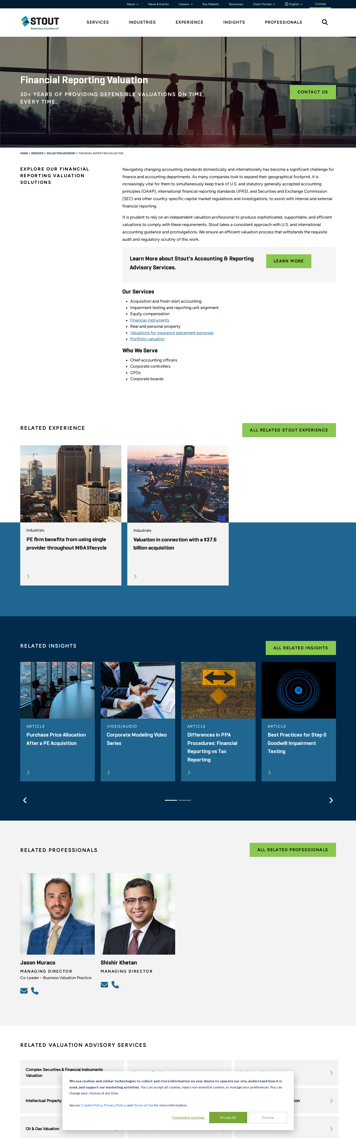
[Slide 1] (171, 800)
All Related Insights (300, 648)
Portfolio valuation (147, 338)
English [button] (292, 4)
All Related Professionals (292, 849)
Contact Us (313, 92)
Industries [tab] (142, 22)
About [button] (131, 4)
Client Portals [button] (262, 4)
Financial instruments (149, 320)
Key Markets (211, 4)
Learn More (289, 261)
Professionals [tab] (283, 22)
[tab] (43, 22)
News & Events (158, 4)
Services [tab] (98, 22)
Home (24, 153)
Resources (236, 4)
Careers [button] (184, 4)
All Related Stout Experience (289, 430)
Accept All (228, 1117)
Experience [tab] (190, 22)
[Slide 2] (185, 800)
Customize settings (188, 1117)
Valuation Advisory (61, 153)
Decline (268, 1117)
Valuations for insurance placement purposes (172, 332)
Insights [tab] (234, 22)
